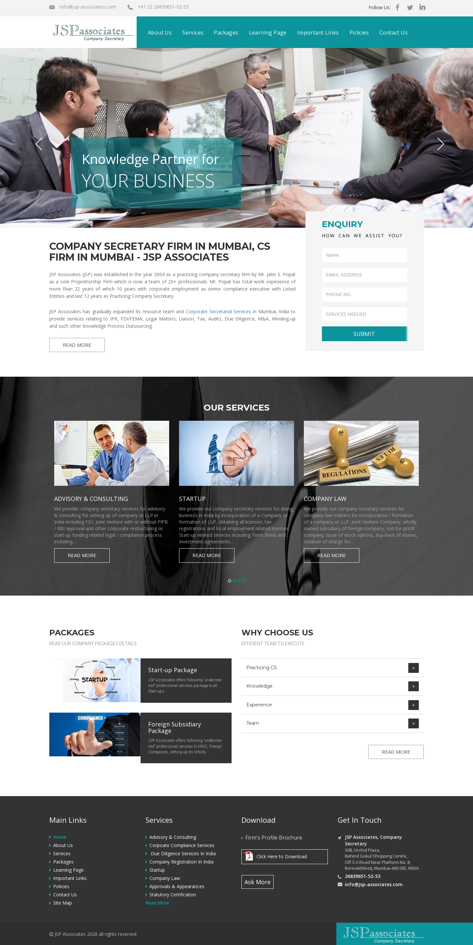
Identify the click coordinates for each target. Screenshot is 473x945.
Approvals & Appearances (176, 886)
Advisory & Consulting (172, 837)
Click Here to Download (282, 856)
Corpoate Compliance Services (181, 845)
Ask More (257, 882)
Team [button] (332, 723)
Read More (82, 555)
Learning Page (268, 32)
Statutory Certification (172, 894)
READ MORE (77, 345)
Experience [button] (332, 704)
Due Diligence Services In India (182, 853)
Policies (359, 32)
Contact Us (393, 32)
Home (59, 837)
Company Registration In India (181, 862)
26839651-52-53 (362, 876)
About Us (160, 32)
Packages (226, 32)
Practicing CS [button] (332, 667)
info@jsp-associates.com (82, 7)
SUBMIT (364, 334)
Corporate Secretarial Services (218, 311)
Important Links (318, 32)
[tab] (332, 667)
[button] (35, 138)
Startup (157, 870)
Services (192, 32)
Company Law (164, 878)
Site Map (62, 903)
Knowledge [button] (332, 686)
